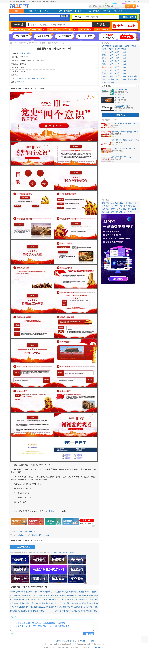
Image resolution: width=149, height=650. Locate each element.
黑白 (121, 206)
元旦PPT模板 (106, 46)
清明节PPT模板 (107, 55)
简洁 (103, 209)
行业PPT (39, 11)
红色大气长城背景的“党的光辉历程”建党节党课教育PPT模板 (76, 607)
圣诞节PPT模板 (107, 49)
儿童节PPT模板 (120, 58)
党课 (18, 82)
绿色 (125, 203)
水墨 (107, 212)
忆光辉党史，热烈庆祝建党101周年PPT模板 (33, 535)
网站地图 (82, 641)
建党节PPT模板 (32, 43)
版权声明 (66, 641)
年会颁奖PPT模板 (108, 79)
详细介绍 (20, 78)
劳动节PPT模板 (120, 55)
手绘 (124, 209)
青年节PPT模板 (107, 58)
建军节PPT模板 (120, 67)
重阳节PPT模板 (107, 73)
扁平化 (119, 209)
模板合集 (106, 11)
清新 (134, 206)
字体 (115, 11)
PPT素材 (68, 11)
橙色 (130, 203)
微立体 (113, 209)
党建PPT (52, 511)
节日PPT (48, 11)
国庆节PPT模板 (120, 61)
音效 (121, 11)
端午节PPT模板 (120, 64)
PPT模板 (29, 11)
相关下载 (35, 78)
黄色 (134, 203)
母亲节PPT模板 (107, 76)
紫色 (107, 206)
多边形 (134, 209)
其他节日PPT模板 (108, 82)
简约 (103, 212)
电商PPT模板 (132, 79)
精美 (116, 212)
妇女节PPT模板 (107, 52)
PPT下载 (87, 11)
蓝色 (112, 203)
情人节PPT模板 (120, 49)
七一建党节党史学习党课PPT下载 (123, 123)
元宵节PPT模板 (130, 46)
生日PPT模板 (121, 79)
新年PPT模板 (118, 46)
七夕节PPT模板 (107, 70)
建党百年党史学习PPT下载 (26, 531)
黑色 (116, 203)
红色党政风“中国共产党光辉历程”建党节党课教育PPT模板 (76, 611)
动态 (130, 212)
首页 (17, 11)
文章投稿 (136, 1)
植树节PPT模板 (120, 52)
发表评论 (42, 78)
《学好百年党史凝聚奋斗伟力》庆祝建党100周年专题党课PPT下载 (125, 140)
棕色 (112, 206)
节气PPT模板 (132, 76)
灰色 (116, 206)
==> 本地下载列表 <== (22, 547)
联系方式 (74, 641)
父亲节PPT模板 (120, 73)
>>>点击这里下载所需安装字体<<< (64, 553)
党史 (22, 82)
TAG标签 (90, 641)
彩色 (107, 203)
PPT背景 (58, 11)
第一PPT (13, 43)
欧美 (112, 212)
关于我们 (58, 641)
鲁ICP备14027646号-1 (96, 647)
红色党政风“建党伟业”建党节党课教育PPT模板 (27, 611)
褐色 (130, 206)
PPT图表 (77, 11)
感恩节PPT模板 (120, 70)
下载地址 (27, 78)
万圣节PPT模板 (120, 76)
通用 (125, 212)
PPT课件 (97, 11)
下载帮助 (127, 1)
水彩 (128, 209)
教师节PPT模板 (107, 64)
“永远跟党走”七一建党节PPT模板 (123, 148)
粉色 (103, 206)
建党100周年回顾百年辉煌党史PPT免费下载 (124, 132)
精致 (121, 212)
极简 (107, 209)
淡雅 (103, 203)
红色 (121, 203)
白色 (125, 206)
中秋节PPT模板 (107, 61)
